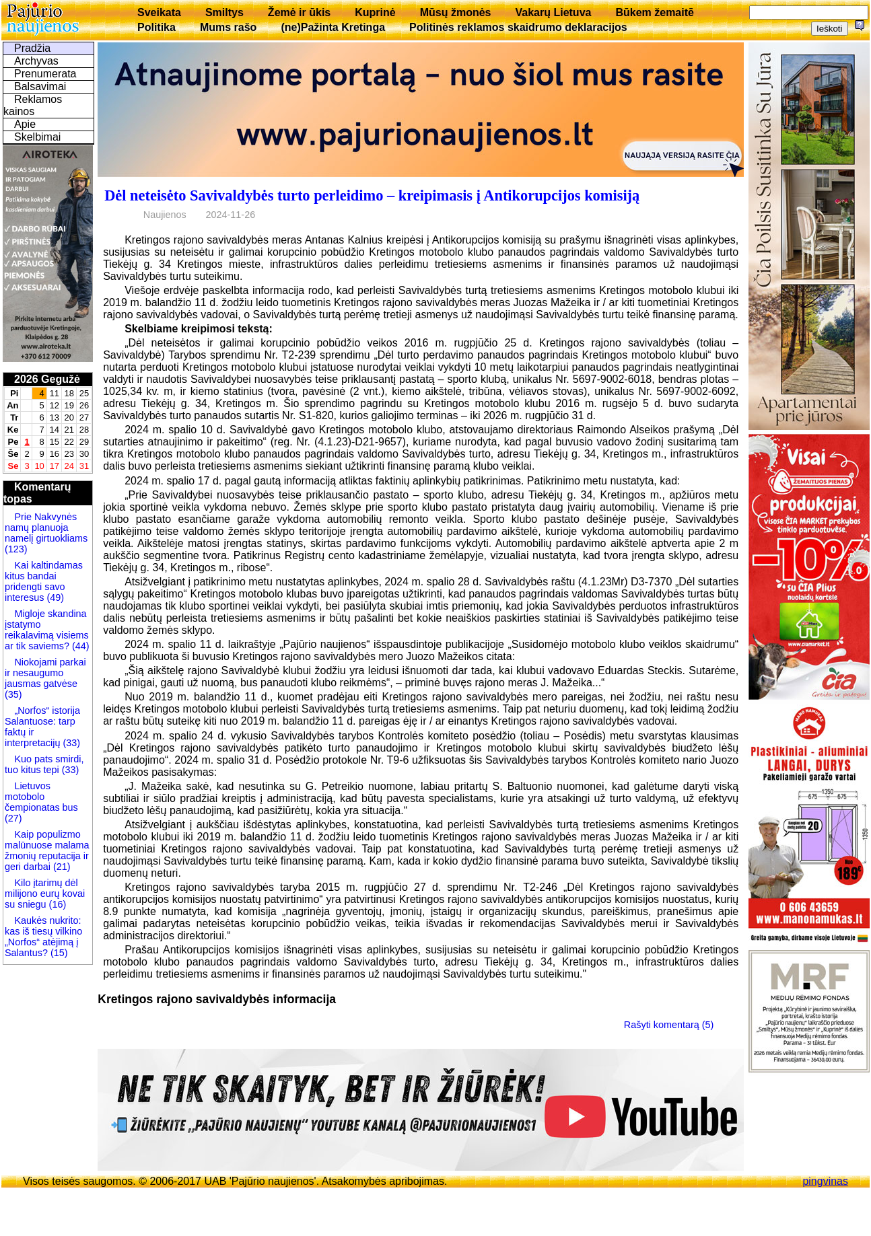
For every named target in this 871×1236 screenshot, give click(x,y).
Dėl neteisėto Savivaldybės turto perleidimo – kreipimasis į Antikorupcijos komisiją (371, 195)
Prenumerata (45, 73)
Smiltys (224, 12)
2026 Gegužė (47, 379)
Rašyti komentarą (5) (669, 1024)
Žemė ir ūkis (299, 12)
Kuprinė (375, 12)
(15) (58, 952)
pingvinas (825, 1181)
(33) (71, 742)
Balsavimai (40, 86)
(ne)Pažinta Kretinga (333, 27)
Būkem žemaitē (654, 12)
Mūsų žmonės (455, 12)
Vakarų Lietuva (553, 12)
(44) (79, 646)
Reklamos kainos (32, 105)
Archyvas (36, 61)
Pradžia (32, 48)
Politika (156, 27)
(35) (13, 694)
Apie (25, 124)
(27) (13, 818)
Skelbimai (37, 137)
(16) (56, 904)
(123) (16, 549)
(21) (60, 866)
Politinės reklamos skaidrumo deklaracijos (518, 27)
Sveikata (159, 12)
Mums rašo (228, 27)
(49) (54, 597)
